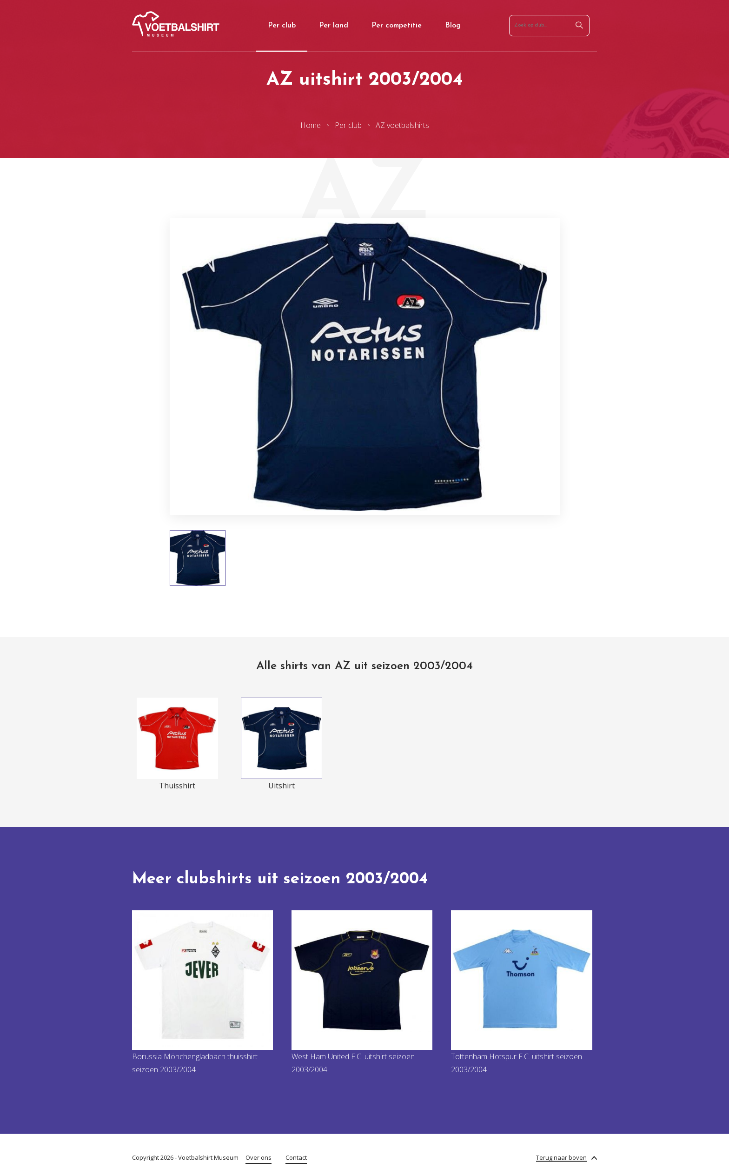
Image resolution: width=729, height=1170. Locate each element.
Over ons (258, 1157)
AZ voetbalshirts (402, 125)
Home (310, 125)
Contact (296, 1157)
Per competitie (396, 25)
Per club (282, 25)
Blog (453, 25)
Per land (333, 25)
